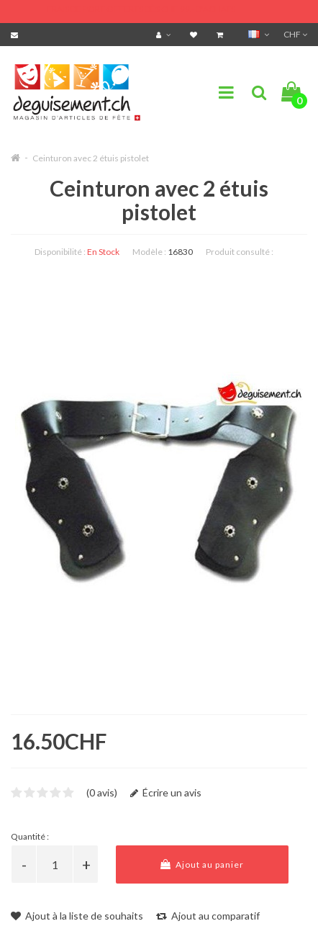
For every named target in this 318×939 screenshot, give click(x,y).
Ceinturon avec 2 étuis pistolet (90, 158)
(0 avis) (101, 792)
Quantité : (30, 836)
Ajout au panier (202, 864)
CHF (295, 34)
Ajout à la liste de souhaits (77, 915)
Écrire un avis (165, 792)
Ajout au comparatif (208, 915)
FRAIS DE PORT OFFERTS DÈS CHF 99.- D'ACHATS (141, 9)
